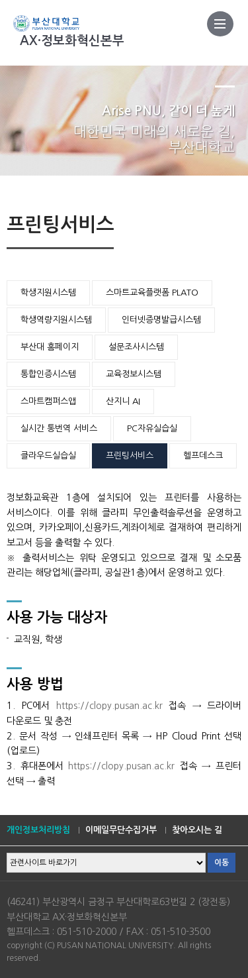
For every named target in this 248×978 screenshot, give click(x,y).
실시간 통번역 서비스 (59, 428)
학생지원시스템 (48, 292)
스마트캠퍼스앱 (48, 401)
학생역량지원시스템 (56, 319)
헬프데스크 (203, 455)
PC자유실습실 (152, 428)
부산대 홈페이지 (50, 347)
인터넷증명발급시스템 (161, 319)
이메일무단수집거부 (121, 830)
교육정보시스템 (133, 374)
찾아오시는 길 (197, 830)
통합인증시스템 (48, 374)
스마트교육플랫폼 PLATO (152, 292)
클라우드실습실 (48, 455)
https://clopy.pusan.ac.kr (109, 705)
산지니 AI (123, 401)
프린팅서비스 (129, 455)
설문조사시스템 (136, 347)
